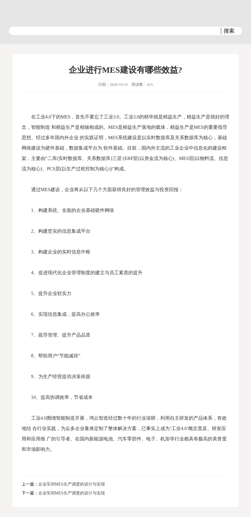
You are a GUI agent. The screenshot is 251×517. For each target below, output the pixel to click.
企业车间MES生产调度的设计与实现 (71, 484)
